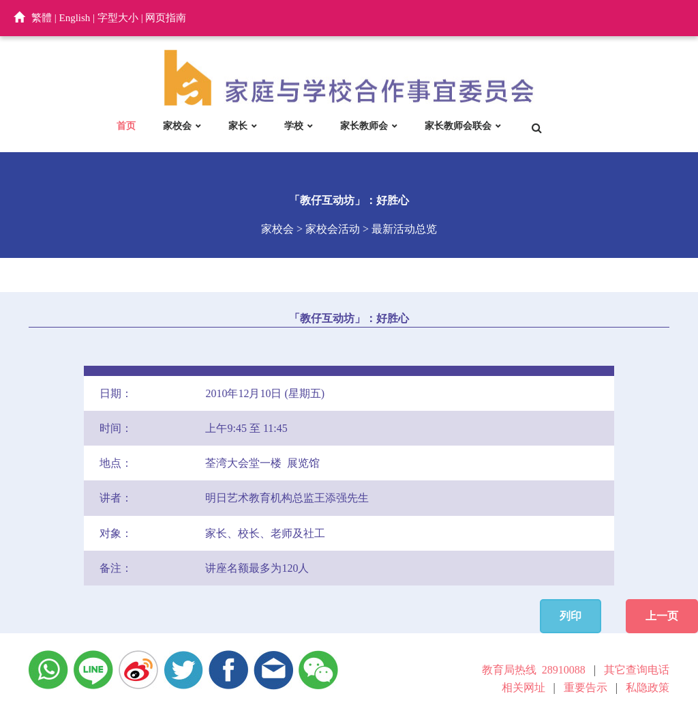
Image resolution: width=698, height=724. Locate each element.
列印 (570, 616)
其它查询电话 (636, 670)
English (75, 17)
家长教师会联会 (458, 125)
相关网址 (523, 687)
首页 (126, 125)
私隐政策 (647, 687)
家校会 (177, 125)
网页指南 (165, 17)
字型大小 (117, 17)
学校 (293, 125)
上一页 (662, 616)
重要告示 (585, 687)
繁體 (41, 17)
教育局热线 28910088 (534, 670)
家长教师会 (364, 125)
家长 (237, 125)
